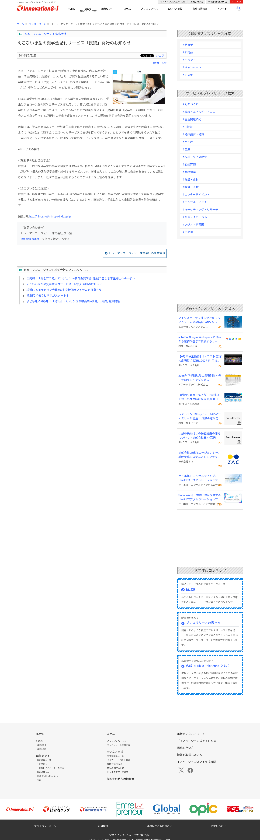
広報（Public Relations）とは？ (208, 666)
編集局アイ (107, 8)
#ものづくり (191, 104)
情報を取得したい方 (217, 2)
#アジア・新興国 (193, 224)
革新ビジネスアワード (191, 734)
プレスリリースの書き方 (203, 623)
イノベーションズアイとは (172, 2)
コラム (127, 8)
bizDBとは (41, 749)
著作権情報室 (200, 8)
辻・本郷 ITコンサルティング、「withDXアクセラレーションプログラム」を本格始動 (199, 478)
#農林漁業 (189, 172)
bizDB (88, 8)
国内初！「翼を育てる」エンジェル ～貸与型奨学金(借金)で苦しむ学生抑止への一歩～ (80, 278)
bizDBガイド (42, 745)
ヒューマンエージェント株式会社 (45, 34)
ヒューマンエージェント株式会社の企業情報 (137, 253)
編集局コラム (43, 772)
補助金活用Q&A (114, 764)
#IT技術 (188, 127)
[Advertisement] (92, 337)
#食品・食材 (191, 179)
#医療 (186, 149)
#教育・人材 (159, 63)
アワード (222, 8)
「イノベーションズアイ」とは (196, 741)
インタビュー (43, 764)
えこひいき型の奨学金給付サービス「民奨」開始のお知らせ (64, 284)
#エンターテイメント (196, 194)
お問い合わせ (218, 826)
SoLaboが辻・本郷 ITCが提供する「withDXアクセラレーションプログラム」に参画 (199, 498)
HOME (71, 8)
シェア (160, 55)
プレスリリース (149, 8)
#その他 (188, 75)
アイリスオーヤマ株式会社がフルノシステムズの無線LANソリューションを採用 (199, 320)
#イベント (189, 60)
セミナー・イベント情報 (118, 760)
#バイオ (188, 142)
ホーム (20, 24)
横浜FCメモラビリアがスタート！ (47, 295)
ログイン (236, 2)
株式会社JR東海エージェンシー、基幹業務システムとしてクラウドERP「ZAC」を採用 (199, 455)
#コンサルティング (195, 202)
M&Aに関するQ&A (115, 768)
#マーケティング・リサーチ (200, 209)
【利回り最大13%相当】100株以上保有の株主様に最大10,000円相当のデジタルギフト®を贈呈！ (199, 397)
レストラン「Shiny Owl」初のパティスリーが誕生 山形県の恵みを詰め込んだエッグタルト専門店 (199, 417)
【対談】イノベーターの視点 (50, 768)
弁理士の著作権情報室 (120, 779)
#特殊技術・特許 (193, 134)
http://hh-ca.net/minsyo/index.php (50, 216)
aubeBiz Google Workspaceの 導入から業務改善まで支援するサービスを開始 (199, 340)
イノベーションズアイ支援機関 (196, 762)
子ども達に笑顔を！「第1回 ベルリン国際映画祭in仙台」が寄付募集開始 (73, 301)
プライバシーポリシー (46, 826)
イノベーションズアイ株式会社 (134, 835)
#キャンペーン (192, 67)
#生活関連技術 (192, 119)
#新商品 (188, 52)
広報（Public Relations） (49, 776)
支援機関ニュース (115, 756)
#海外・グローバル (195, 217)
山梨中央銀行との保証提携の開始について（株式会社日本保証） (199, 435)
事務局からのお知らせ (159, 826)
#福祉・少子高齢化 (195, 157)
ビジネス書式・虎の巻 (117, 772)
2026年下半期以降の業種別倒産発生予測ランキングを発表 (199, 378)
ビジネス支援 (175, 8)
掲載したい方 (196, 2)
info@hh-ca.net (30, 239)
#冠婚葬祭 (189, 164)
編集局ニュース (44, 760)
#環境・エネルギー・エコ (199, 112)
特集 (39, 780)
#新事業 (188, 45)
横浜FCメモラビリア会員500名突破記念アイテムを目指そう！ (65, 289)
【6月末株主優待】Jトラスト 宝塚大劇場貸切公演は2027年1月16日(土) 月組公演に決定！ (199, 359)
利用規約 (103, 826)
